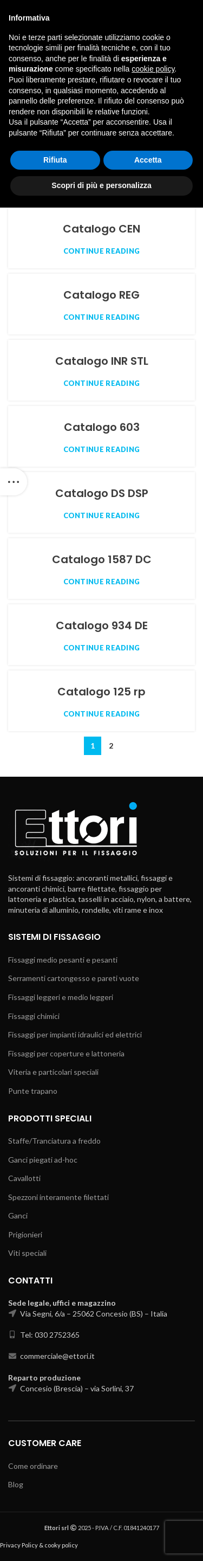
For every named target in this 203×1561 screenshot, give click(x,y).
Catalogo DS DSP (101, 493)
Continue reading (101, 118)
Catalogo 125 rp (101, 691)
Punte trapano (32, 1090)
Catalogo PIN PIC (101, 96)
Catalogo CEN (101, 228)
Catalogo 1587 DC (102, 559)
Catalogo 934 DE (102, 625)
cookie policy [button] (153, 1422)
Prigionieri (25, 1234)
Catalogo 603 (102, 427)
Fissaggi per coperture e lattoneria (66, 1053)
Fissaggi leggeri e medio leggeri (60, 997)
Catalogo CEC (101, 162)
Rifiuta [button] (55, 1513)
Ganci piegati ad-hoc (42, 1159)
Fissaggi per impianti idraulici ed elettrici (75, 1034)
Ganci (18, 1215)
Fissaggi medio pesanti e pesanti (62, 959)
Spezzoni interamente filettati (58, 1197)
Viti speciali (27, 1252)
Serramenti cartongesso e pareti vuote (73, 978)
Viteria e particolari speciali (53, 1071)
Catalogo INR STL (101, 361)
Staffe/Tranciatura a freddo (54, 1140)
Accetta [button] (148, 1513)
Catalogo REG (101, 294)
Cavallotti (24, 1178)
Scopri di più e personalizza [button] (101, 1538)
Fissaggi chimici (34, 1016)
